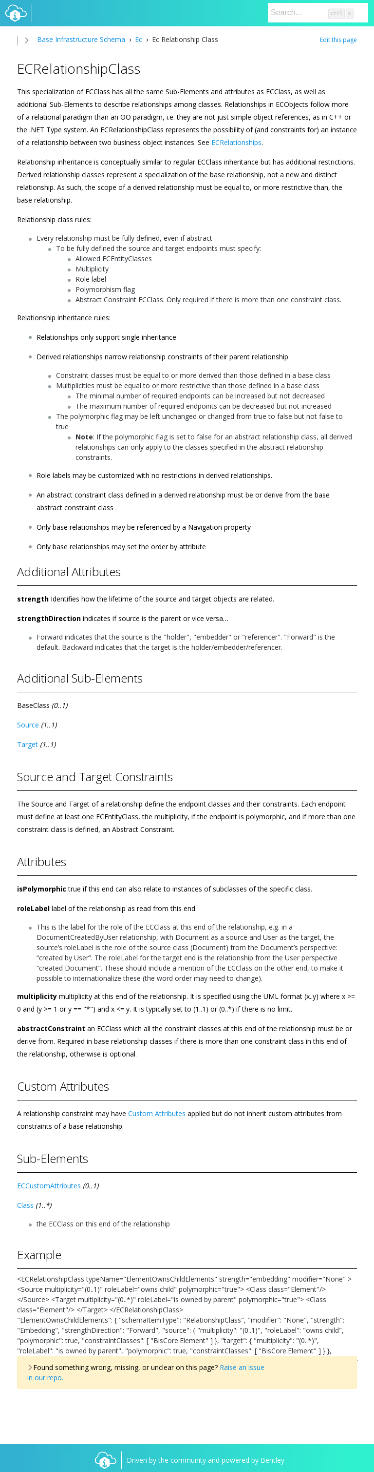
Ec (138, 39)
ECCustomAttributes (49, 1185)
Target (27, 744)
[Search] (318, 12)
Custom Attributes (157, 1113)
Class (25, 1205)
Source (28, 724)
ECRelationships (236, 142)
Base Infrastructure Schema (81, 39)
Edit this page (338, 40)
